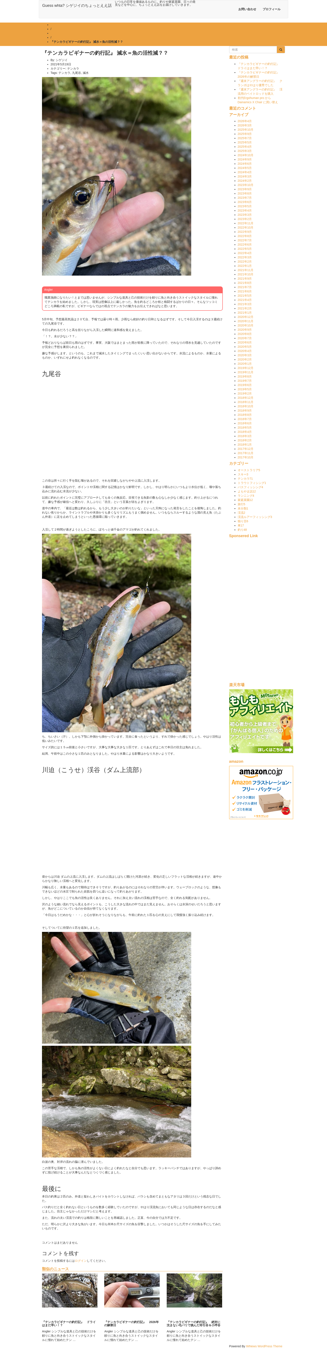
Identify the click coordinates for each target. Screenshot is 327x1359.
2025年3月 (245, 151)
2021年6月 (245, 291)
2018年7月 (245, 419)
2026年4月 (245, 121)
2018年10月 (246, 406)
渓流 (241, 512)
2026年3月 (245, 125)
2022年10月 (246, 227)
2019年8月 (245, 376)
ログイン (81, 1260)
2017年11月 (246, 453)
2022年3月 (245, 257)
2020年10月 (246, 325)
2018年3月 (245, 436)
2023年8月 (245, 193)
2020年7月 (245, 338)
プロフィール (272, 9)
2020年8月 (245, 334)
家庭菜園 (245, 500)
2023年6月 (245, 202)
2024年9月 (245, 159)
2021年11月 (246, 270)
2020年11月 (246, 321)
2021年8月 (245, 283)
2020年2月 (245, 359)
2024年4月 (245, 172)
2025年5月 (245, 142)
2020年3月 (245, 355)
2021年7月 (245, 287)
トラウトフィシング (252, 483)
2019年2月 (245, 393)
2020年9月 (245, 329)
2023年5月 (245, 206)
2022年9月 (245, 231)
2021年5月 (245, 295)
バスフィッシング (250, 487)
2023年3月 (245, 214)
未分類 (243, 508)
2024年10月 (246, 155)
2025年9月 (245, 134)
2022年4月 (245, 253)
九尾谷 (76, 72)
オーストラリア (249, 470)
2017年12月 (246, 449)
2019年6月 (245, 385)
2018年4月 (245, 431)
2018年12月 (246, 397)
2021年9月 (245, 278)
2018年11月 (246, 402)
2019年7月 (245, 380)
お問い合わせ (247, 9)
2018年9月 (245, 410)
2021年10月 (246, 274)
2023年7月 (245, 197)
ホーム (55, 24)
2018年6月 (245, 423)
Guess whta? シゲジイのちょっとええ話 (77, 5)
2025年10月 (246, 129)
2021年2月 (245, 308)
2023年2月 (245, 219)
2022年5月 (245, 248)
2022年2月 (245, 261)
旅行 (241, 504)
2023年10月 (246, 185)
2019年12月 (246, 368)
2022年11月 (246, 223)
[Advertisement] (257, 613)
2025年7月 (245, 138)
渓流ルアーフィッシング (255, 517)
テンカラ (56, 33)
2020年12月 (246, 317)
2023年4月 (245, 210)
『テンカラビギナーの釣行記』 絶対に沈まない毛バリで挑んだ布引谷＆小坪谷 (193, 1323)
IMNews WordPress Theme (264, 1346)
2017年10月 (246, 457)
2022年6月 (245, 244)
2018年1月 (245, 444)
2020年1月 (245, 363)
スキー (243, 474)
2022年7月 (245, 240)
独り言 (243, 521)
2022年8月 (245, 236)
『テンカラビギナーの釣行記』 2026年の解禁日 (131, 1323)
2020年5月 (245, 346)
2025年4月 (245, 146)
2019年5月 (245, 389)
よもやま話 (247, 491)
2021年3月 (245, 304)
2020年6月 (245, 342)
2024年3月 (245, 176)
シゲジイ (62, 60)
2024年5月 (245, 168)
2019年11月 (246, 372)
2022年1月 (245, 266)
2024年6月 (245, 163)
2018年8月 (245, 414)
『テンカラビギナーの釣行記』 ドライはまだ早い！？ (69, 1323)
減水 (86, 72)
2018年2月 (245, 440)
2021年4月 (245, 300)
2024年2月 (245, 180)
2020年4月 (245, 351)
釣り (242, 529)
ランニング (246, 495)
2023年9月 (245, 189)
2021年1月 (245, 312)
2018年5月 (245, 427)
